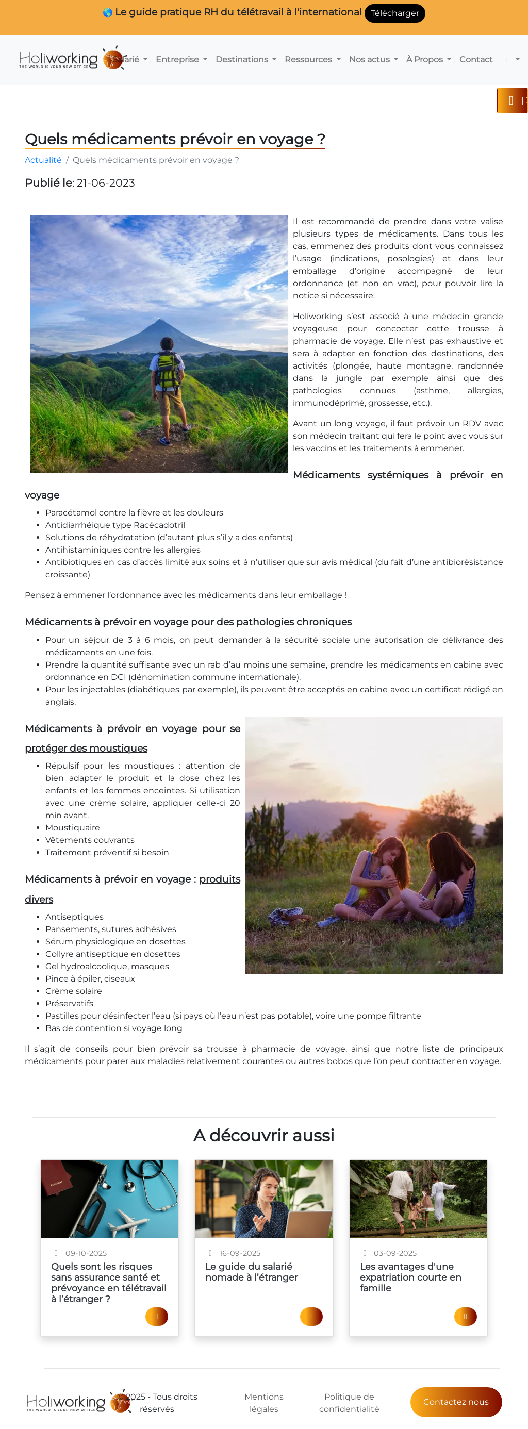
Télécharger (395, 13)
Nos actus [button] (370, 59)
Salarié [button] (126, 59)
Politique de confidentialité (349, 1403)
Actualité (43, 160)
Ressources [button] (309, 59)
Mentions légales (264, 1403)
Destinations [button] (243, 59)
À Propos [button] (425, 59)
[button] (510, 59)
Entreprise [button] (178, 59)
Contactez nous (456, 1402)
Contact (476, 59)
